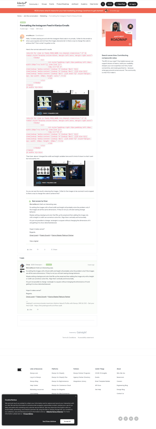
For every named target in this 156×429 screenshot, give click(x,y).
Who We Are (121, 373)
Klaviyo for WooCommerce (60, 393)
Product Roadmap (63, 4)
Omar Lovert (34, 235)
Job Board (75, 4)
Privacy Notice (28, 414)
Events (51, 4)
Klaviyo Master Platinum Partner (63, 235)
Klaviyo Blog (34, 381)
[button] (110, 4)
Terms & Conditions (69, 337)
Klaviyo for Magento (58, 389)
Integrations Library (79, 381)
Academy (84, 4)
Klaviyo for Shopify (58, 373)
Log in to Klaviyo (35, 377)
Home (19, 16)
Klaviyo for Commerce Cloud (61, 385)
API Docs (98, 385)
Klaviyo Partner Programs (81, 373)
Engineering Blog (122, 385)
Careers (119, 381)
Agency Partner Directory (81, 377)
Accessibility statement (86, 337)
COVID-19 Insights (101, 373)
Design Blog (121, 389)
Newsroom (120, 377)
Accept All (67, 421)
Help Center (94, 4)
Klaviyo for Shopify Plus (59, 377)
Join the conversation (31, 16)
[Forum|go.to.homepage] (22, 4)
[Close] (75, 396)
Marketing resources (37, 389)
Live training (34, 393)
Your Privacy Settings (49, 421)
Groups (44, 4)
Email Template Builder (102, 381)
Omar (28, 265)
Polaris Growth (45, 235)
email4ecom (30, 35)
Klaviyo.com (34, 373)
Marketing (43, 16)
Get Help (98, 389)
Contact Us (120, 393)
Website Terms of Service (54, 412)
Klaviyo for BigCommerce (60, 381)
